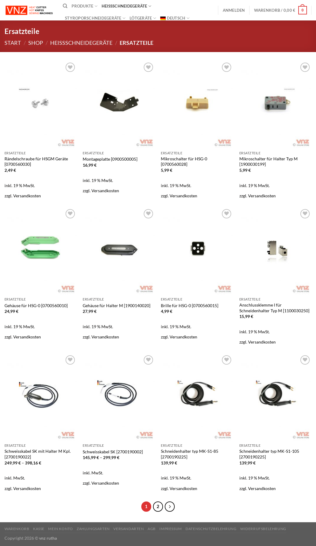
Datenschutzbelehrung (211, 528)
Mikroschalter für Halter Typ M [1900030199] (268, 161)
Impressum (170, 528)
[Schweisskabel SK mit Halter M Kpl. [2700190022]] (41, 397)
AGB (152, 528)
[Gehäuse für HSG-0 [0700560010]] (41, 251)
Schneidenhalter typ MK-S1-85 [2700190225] (189, 454)
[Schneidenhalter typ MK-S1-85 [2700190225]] (197, 397)
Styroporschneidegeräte (95, 18)
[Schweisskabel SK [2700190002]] (119, 397)
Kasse (38, 528)
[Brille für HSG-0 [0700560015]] (197, 251)
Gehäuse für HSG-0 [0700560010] (36, 305)
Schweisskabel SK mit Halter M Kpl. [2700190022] (38, 454)
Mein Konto (60, 528)
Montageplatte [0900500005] (110, 159)
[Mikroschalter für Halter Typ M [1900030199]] (275, 104)
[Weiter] (170, 506)
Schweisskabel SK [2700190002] (113, 451)
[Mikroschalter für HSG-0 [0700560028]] (197, 104)
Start (13, 42)
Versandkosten (27, 195)
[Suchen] (65, 6)
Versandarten (128, 528)
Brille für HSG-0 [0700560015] (189, 305)
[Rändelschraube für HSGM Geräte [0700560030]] (41, 104)
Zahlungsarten (93, 528)
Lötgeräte (143, 18)
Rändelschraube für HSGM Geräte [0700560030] (36, 161)
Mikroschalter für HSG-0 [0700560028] (184, 161)
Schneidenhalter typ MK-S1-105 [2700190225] (269, 454)
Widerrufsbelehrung (263, 528)
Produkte (84, 6)
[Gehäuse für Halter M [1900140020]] (119, 251)
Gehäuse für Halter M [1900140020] (116, 305)
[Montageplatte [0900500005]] (119, 104)
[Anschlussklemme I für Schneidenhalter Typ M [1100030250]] (275, 251)
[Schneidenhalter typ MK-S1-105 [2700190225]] (275, 397)
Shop (35, 42)
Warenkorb (17, 528)
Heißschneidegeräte (126, 6)
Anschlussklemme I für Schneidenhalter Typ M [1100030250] (274, 307)
